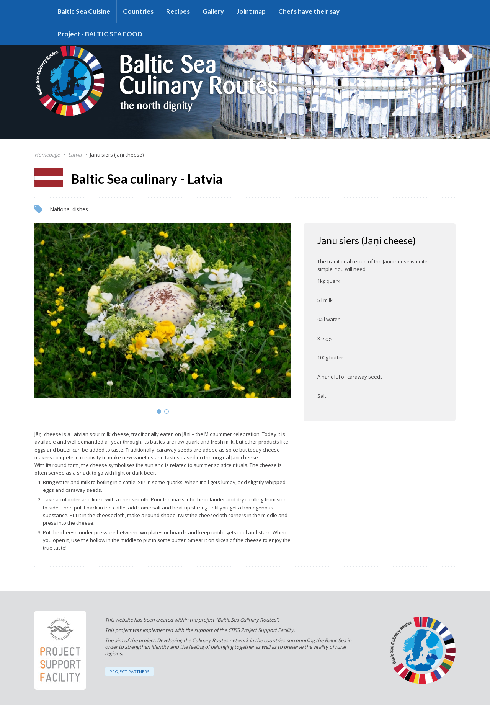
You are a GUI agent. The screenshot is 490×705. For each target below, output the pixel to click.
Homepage (47, 154)
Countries (138, 11)
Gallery (213, 11)
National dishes (69, 209)
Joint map (251, 11)
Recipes (178, 11)
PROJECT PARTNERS (129, 671)
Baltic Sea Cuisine (83, 11)
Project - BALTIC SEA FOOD (99, 34)
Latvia (75, 154)
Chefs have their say (309, 11)
